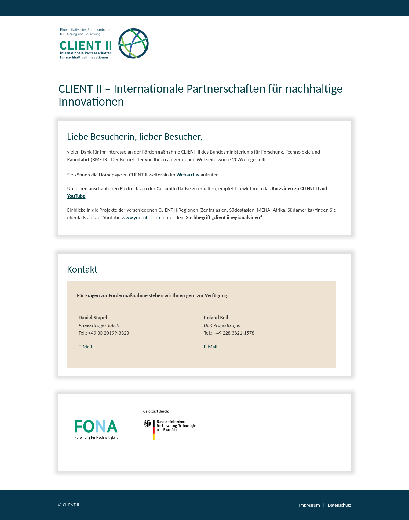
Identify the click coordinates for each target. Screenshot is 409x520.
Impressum (309, 505)
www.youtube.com (141, 217)
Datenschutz (339, 505)
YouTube (76, 196)
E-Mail (85, 347)
